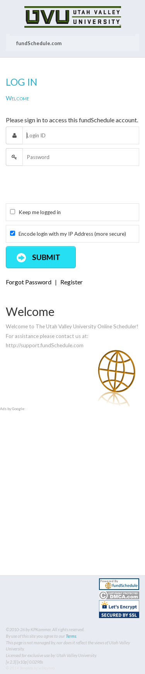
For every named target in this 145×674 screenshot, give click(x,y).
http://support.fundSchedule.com (45, 345)
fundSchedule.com (38, 43)
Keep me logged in (35, 212)
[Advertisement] (72, 484)
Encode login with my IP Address (68, 234)
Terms (71, 636)
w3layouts (47, 668)
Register (71, 281)
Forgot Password (28, 281)
